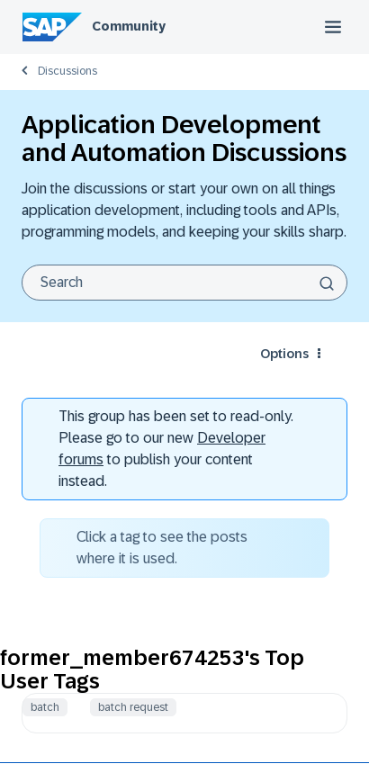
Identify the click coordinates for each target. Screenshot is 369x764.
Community (129, 26)
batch (45, 707)
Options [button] (284, 353)
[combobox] (184, 283)
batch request (133, 707)
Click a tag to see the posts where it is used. (162, 547)
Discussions (67, 71)
